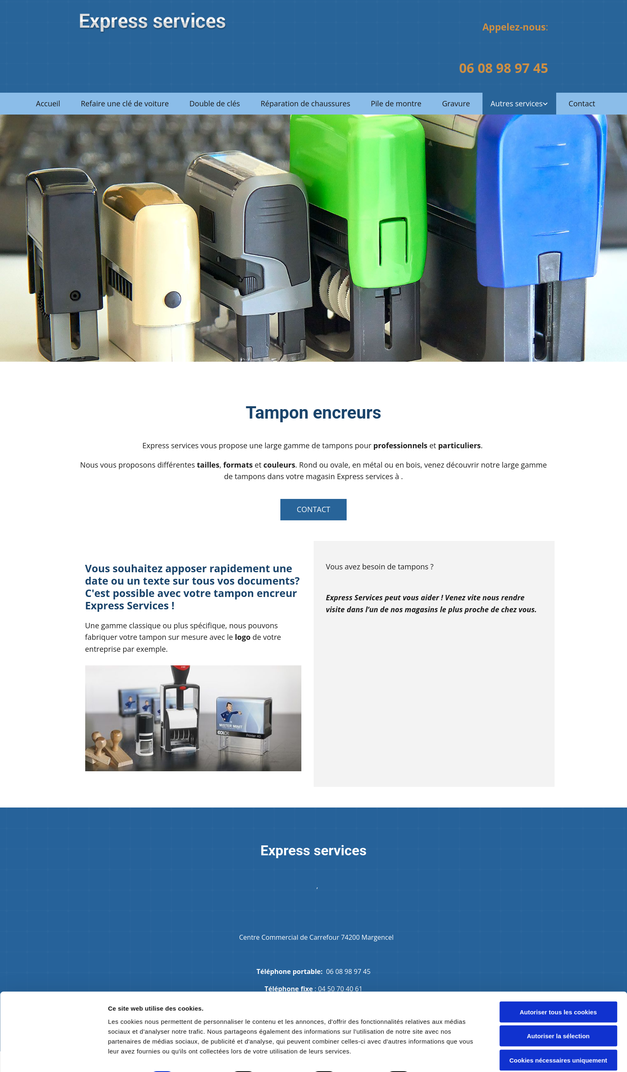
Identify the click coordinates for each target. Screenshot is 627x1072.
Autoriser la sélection (558, 1001)
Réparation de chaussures (305, 103)
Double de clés (214, 103)
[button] (313, 509)
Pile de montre (396, 103)
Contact (582, 103)
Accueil (48, 103)
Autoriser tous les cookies (558, 977)
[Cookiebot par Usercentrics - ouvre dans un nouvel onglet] (53, 1056)
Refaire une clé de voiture (125, 103)
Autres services (517, 103)
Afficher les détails (135, 1055)
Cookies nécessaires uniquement (558, 1025)
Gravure (456, 103)
